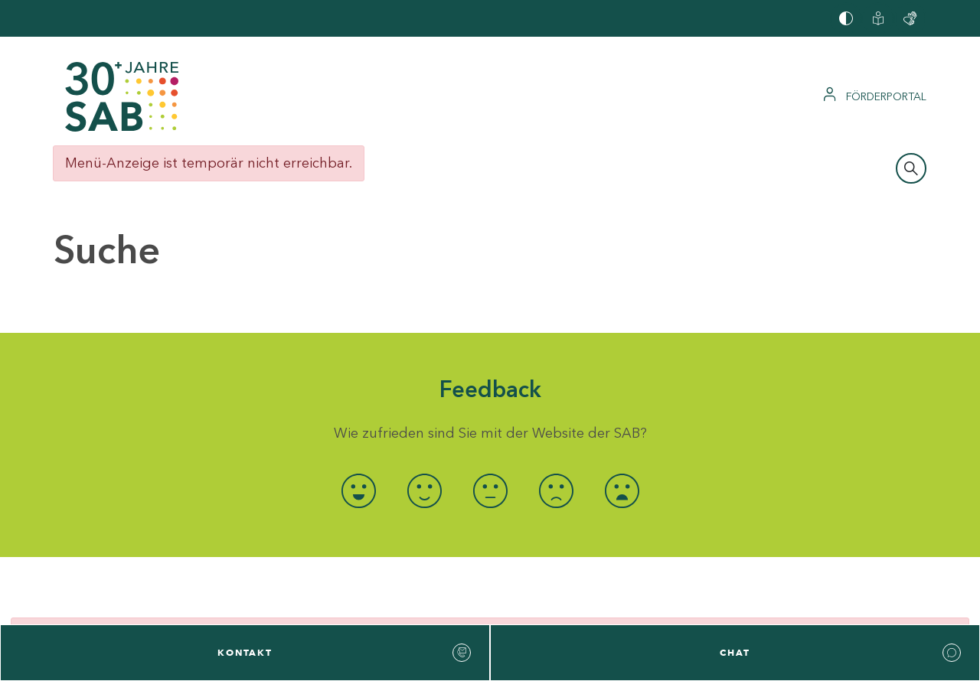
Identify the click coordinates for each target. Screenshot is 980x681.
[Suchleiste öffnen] (911, 168)
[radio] (358, 491)
